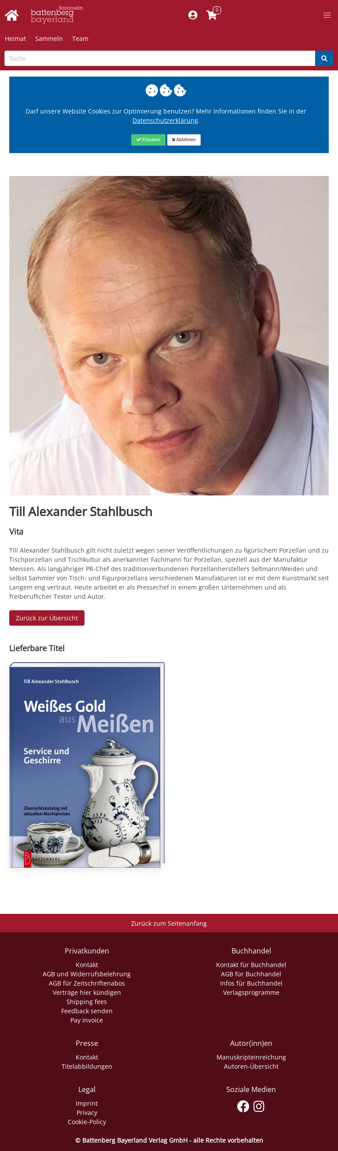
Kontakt (87, 964)
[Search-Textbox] (160, 58)
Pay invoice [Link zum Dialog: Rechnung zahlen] (86, 1020)
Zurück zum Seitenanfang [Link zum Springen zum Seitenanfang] (169, 923)
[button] (327, 15)
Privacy (87, 1112)
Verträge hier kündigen (87, 992)
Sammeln (49, 38)
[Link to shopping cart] (212, 15)
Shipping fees (86, 1001)
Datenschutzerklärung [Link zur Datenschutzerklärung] (165, 120)
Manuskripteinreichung (251, 1057)
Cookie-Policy (87, 1122)
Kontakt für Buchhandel (251, 964)
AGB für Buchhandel (251, 974)
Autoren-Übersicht (251, 1066)
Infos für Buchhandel (251, 983)
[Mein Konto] (193, 15)
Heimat (15, 38)
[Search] (324, 58)
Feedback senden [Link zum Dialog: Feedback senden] (87, 1011)
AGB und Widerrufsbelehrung (87, 974)
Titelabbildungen (87, 1066)
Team (80, 38)
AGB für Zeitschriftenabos (87, 983)
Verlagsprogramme (251, 992)
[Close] (148, 140)
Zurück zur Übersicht (47, 618)
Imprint (87, 1103)
